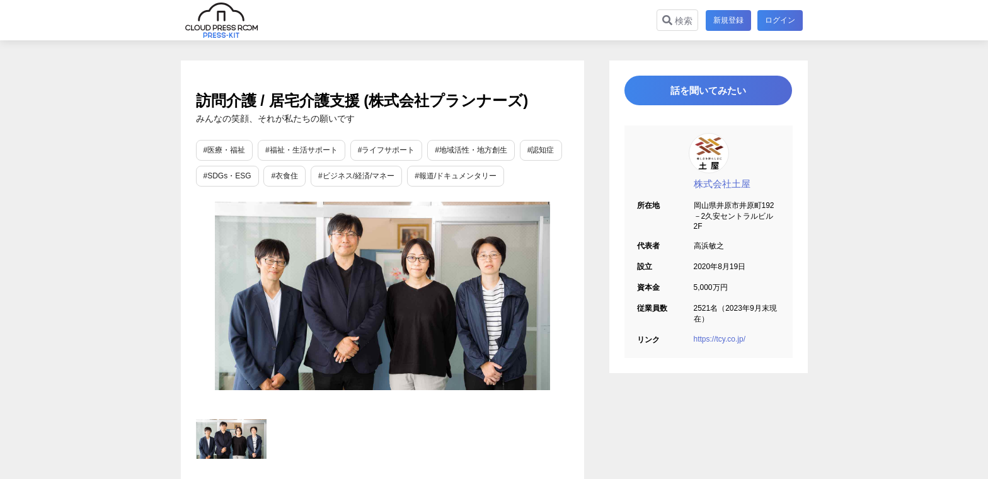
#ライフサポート (386, 150)
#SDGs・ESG (227, 175)
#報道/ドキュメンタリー (456, 175)
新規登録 (727, 20)
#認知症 (540, 150)
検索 (676, 20)
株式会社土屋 (722, 187)
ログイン (780, 20)
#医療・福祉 (225, 150)
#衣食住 (284, 175)
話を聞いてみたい (708, 92)
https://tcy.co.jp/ (719, 342)
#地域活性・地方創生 (471, 150)
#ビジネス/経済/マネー (356, 175)
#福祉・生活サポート (301, 150)
